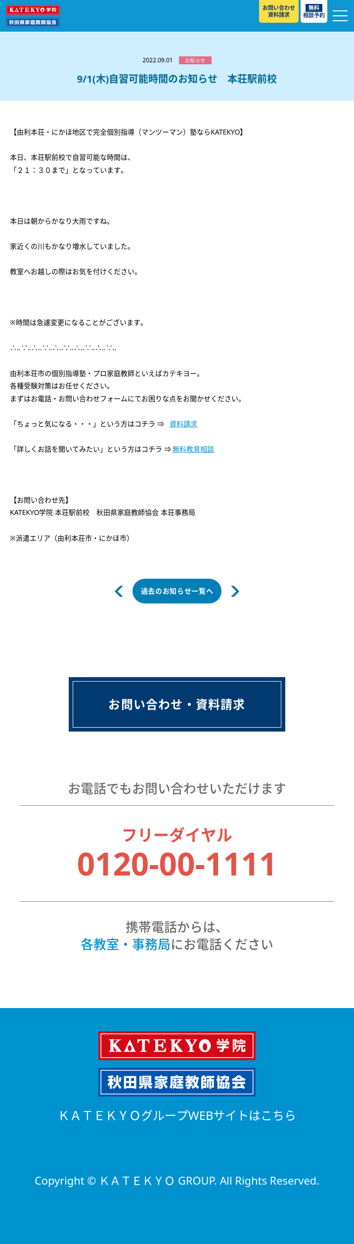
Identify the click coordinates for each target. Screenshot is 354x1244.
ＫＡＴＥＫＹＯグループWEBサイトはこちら (177, 1115)
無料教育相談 (193, 449)
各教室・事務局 (126, 944)
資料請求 (183, 423)
